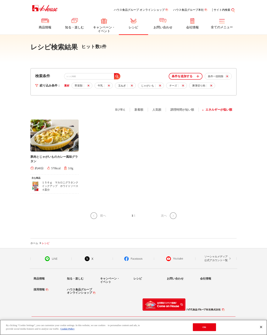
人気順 (156, 109)
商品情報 (45, 27)
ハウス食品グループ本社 (188, 9)
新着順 (138, 109)
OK (204, 327)
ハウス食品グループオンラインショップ (79, 291)
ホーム (34, 243)
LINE (51, 258)
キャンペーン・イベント (104, 29)
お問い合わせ (163, 27)
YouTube (174, 258)
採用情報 (39, 289)
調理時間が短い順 (182, 109)
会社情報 (192, 27)
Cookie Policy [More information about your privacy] (67, 328)
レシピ (133, 27)
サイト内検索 (222, 9)
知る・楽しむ (74, 27)
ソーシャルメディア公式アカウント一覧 (216, 258)
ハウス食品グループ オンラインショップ (139, 9)
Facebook (133, 258)
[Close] (261, 327)
